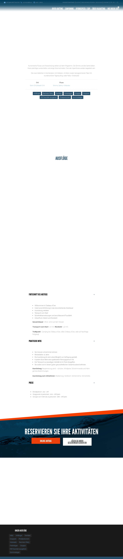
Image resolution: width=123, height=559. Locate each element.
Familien (59, 93)
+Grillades (66, 85)
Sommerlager (77, 97)
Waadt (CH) (41, 85)
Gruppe (77, 93)
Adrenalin (13, 542)
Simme (55, 85)
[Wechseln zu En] (114, 2)
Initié (11, 535)
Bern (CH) (33, 85)
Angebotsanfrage (68, 2)
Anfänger (37, 93)
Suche (78, 2)
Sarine (61, 85)
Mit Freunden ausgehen (49, 97)
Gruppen (86, 93)
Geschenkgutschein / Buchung (92, 2)
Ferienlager (68, 93)
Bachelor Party (48, 93)
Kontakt (106, 2)
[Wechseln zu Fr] (112, 2)
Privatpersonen (65, 97)
